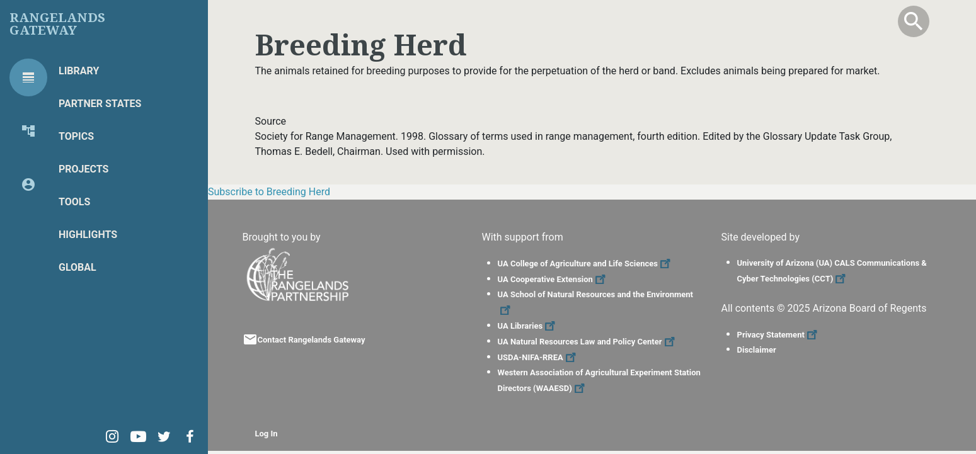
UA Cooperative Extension (553, 279)
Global (77, 267)
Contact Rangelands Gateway (311, 339)
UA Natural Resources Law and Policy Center (588, 341)
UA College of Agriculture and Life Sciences (586, 263)
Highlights (88, 235)
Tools (74, 202)
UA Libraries (528, 326)
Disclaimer (756, 350)
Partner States (100, 104)
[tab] (28, 77)
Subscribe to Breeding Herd (269, 192)
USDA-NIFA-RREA (538, 357)
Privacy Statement (778, 334)
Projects (83, 169)
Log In (266, 433)
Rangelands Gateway (57, 24)
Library (79, 71)
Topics (76, 136)
